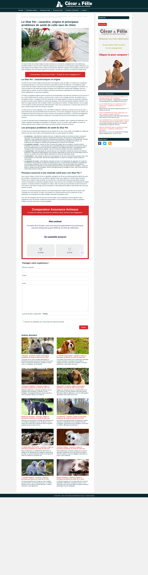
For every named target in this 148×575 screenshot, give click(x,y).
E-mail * (24, 275)
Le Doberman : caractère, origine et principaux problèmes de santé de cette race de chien (72, 417)
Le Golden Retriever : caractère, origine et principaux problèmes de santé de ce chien (35, 478)
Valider (83, 327)
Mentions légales (90, 495)
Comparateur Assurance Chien (63, 16)
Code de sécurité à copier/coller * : (35, 314)
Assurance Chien (31, 10)
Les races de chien (77, 16)
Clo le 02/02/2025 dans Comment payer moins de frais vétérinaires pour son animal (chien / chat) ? (114, 120)
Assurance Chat (45, 10)
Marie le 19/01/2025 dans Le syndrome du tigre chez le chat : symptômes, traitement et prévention (113, 128)
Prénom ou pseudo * (28, 267)
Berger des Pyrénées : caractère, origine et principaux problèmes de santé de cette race (36, 417)
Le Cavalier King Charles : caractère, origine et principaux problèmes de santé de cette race (72, 356)
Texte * (24, 283)
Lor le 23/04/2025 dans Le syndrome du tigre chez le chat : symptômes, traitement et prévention (112, 105)
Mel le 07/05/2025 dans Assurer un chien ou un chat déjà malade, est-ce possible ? (113, 97)
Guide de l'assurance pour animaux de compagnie (41, 16)
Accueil (20, 10)
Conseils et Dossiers (72, 10)
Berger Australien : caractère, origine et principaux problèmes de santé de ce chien (70, 478)
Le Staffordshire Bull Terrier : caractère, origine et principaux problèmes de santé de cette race (37, 447)
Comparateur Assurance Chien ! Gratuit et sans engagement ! (55, 75)
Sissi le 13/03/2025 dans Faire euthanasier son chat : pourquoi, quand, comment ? (113, 113)
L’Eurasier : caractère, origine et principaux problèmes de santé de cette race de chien (35, 356)
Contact (84, 10)
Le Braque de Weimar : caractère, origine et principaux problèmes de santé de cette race (36, 387)
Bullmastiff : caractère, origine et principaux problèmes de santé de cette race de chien (71, 387)
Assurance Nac (58, 10)
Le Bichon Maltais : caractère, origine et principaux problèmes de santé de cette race (71, 447)
